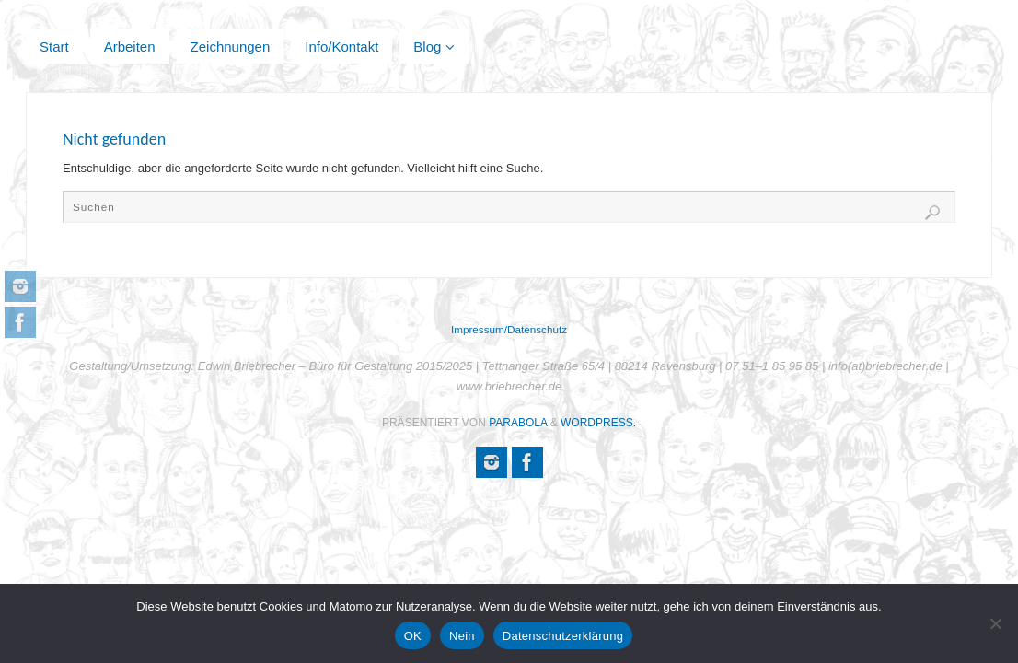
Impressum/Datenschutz (509, 329)
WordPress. (598, 422)
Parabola (518, 422)
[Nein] (995, 623)
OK (413, 636)
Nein (462, 636)
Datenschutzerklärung (563, 636)
